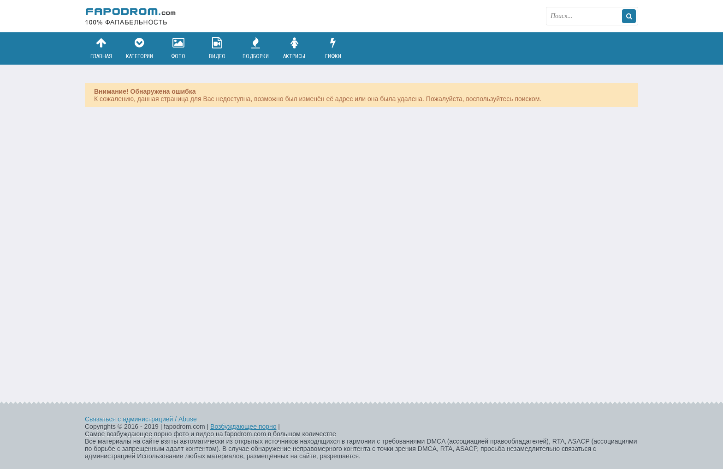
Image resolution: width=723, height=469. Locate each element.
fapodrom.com (131, 16)
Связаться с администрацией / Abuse (141, 419)
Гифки (333, 48)
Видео (217, 48)
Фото (178, 48)
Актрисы (294, 48)
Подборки (256, 48)
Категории (140, 48)
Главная (101, 48)
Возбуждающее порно (243, 426)
